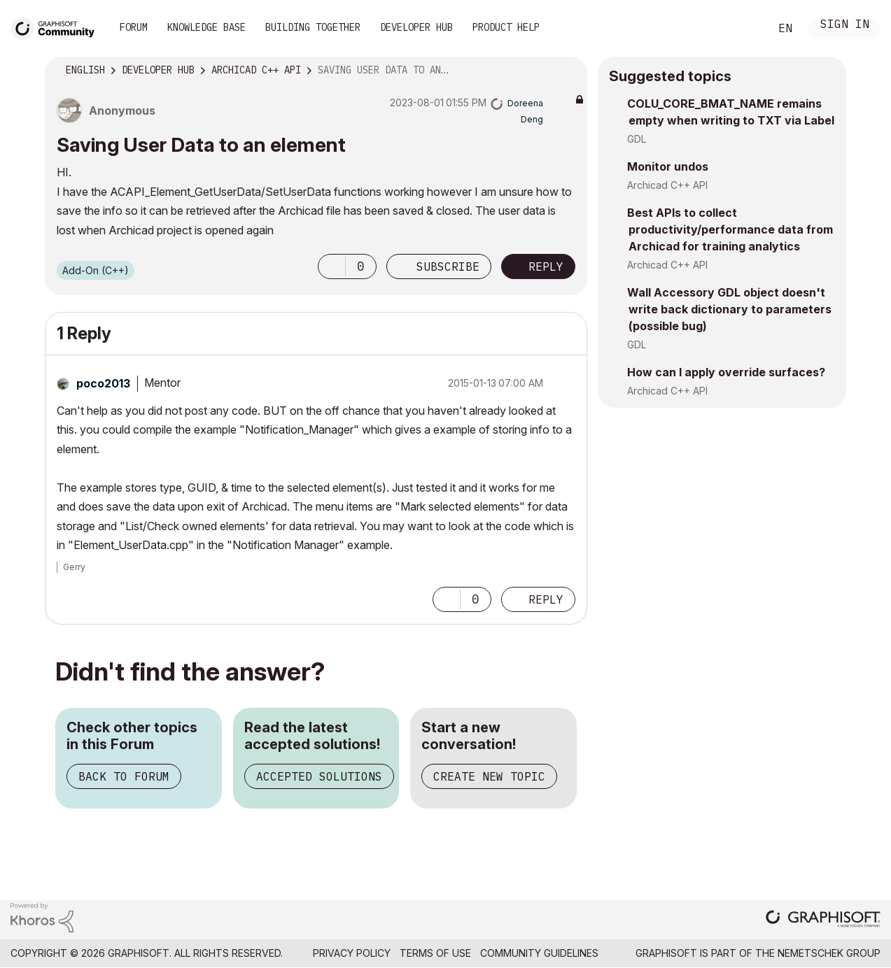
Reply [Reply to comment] (545, 599)
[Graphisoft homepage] (823, 920)
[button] (331, 266)
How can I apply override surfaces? (726, 372)
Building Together (312, 27)
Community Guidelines (539, 953)
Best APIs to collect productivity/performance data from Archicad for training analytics (730, 229)
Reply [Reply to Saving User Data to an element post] (545, 266)
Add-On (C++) (95, 270)
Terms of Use (435, 953)
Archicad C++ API (667, 185)
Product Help (506, 27)
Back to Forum (123, 776)
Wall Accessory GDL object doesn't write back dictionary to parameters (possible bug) (729, 309)
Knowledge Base (206, 27)
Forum (134, 27)
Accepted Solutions (319, 776)
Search (743, 28)
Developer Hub (416, 27)
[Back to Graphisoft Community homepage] (57, 27)
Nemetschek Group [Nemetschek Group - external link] (829, 953)
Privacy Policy (352, 953)
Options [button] (568, 71)
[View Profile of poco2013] (103, 383)
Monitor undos (667, 166)
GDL (636, 139)
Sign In (844, 25)
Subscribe (447, 266)
